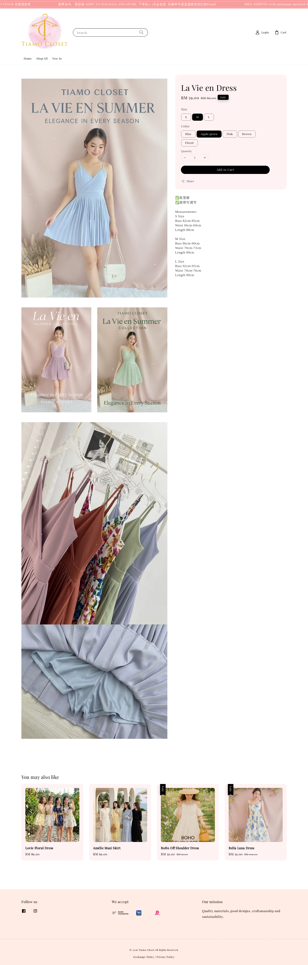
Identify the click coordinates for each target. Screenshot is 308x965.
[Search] (141, 32)
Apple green (209, 134)
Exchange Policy (143, 957)
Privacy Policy (166, 957)
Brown (246, 134)
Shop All (42, 58)
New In (57, 58)
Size (184, 109)
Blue (188, 134)
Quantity (186, 151)
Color (185, 126)
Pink (230, 134)
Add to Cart (225, 170)
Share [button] (187, 181)
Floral (189, 143)
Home (28, 58)
